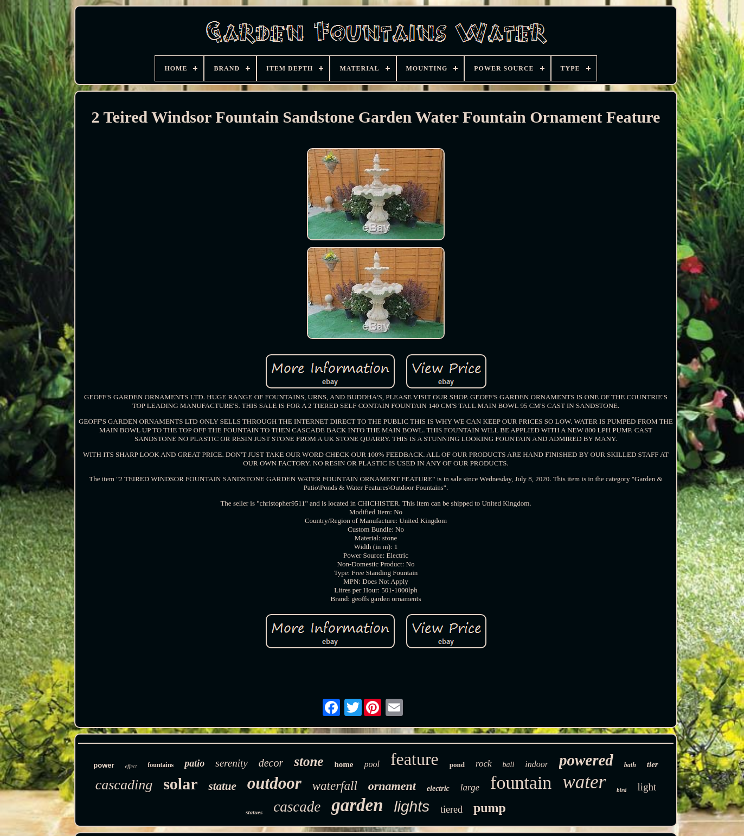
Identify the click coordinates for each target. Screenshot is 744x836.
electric (438, 788)
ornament (392, 786)
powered (586, 760)
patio (194, 763)
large (469, 787)
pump (489, 808)
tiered (451, 809)
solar (180, 784)
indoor (536, 764)
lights (411, 806)
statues (254, 812)
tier (652, 764)
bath (630, 765)
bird (621, 790)
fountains (160, 765)
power (103, 765)
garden (357, 805)
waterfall (334, 786)
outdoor (274, 783)
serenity (231, 763)
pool (371, 764)
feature (414, 759)
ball (509, 765)
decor (271, 763)
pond (457, 765)
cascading (123, 785)
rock (484, 763)
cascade (296, 807)
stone (308, 761)
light (646, 787)
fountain (520, 783)
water (584, 782)
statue (222, 786)
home (343, 764)
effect (131, 766)
